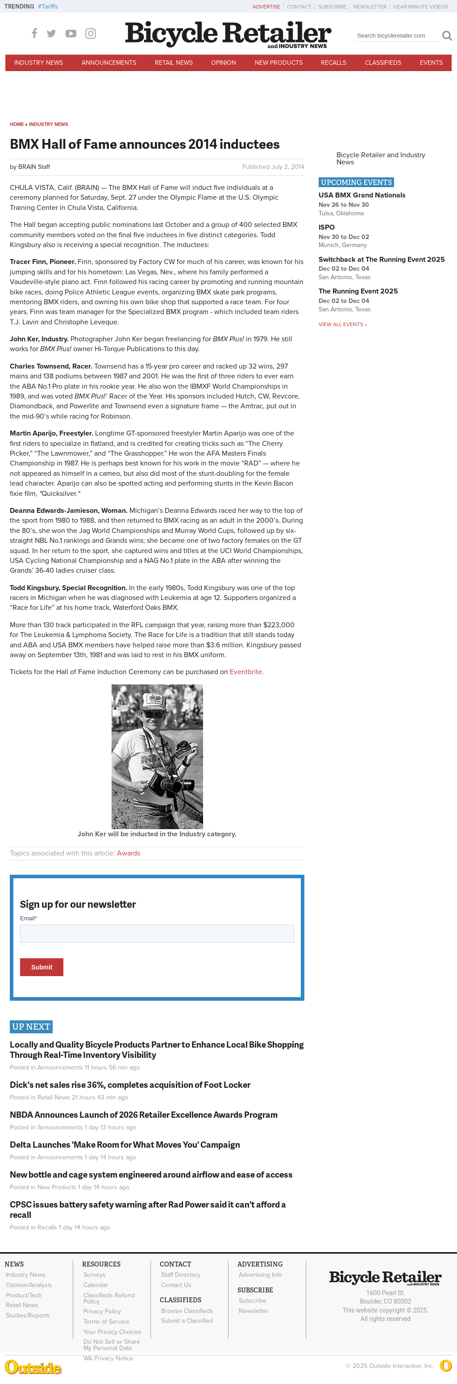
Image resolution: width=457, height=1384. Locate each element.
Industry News (38, 63)
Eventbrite (246, 671)
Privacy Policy (101, 1308)
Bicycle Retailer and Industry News (381, 159)
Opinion (223, 63)
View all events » (343, 324)
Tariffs (50, 6)
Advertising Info (259, 1274)
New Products (279, 63)
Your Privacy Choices (112, 1327)
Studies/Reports (27, 1311)
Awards (128, 853)
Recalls (333, 63)
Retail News (174, 63)
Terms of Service (106, 1317)
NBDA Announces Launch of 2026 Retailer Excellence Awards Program (144, 1114)
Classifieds (383, 63)
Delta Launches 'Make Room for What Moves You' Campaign (125, 1144)
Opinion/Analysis (28, 1284)
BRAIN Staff (34, 167)
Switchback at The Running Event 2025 (382, 259)
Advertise (266, 7)
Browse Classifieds (186, 1309)
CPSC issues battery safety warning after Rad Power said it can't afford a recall (148, 1209)
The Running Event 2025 (358, 291)
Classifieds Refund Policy (108, 1296)
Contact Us (175, 1284)
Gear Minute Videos (420, 7)
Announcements (109, 63)
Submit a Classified (186, 1317)
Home (17, 124)
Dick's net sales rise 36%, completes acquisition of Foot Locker (130, 1084)
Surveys (94, 1274)
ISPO (327, 227)
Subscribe (332, 7)
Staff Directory (179, 1274)
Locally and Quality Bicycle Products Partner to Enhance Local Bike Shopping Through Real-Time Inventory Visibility (157, 1049)
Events (431, 63)
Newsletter (369, 7)
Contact (299, 7)
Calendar (95, 1284)
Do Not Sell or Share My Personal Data (116, 1339)
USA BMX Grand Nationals (362, 195)
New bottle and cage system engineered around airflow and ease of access (151, 1174)
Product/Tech (23, 1293)
